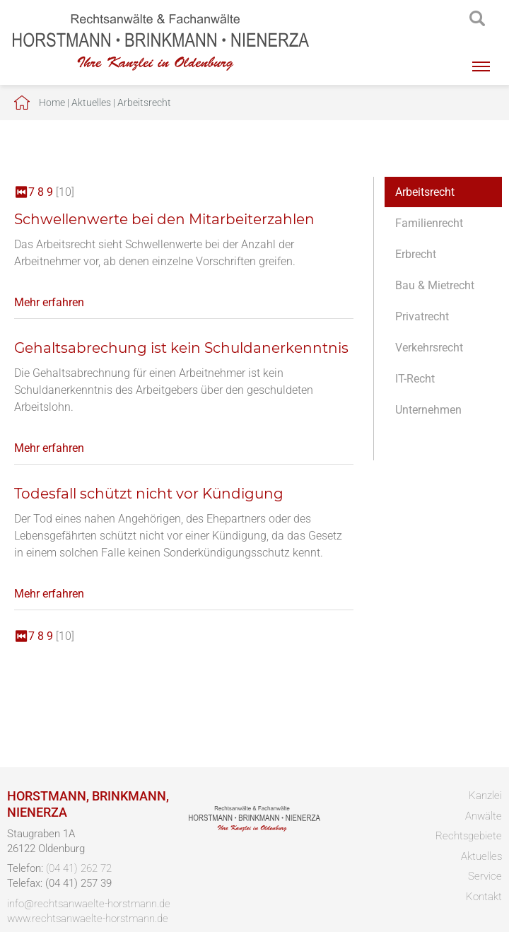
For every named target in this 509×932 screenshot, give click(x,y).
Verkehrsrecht (429, 347)
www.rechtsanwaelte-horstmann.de (87, 918)
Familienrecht (429, 223)
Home (52, 102)
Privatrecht (422, 316)
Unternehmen (428, 410)
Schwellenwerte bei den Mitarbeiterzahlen (164, 219)
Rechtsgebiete (468, 835)
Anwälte (483, 816)
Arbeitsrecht (144, 102)
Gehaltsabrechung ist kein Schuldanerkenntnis (181, 347)
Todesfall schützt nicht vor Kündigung (148, 493)
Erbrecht (415, 254)
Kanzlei (485, 795)
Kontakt (484, 896)
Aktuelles (91, 102)
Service (485, 876)
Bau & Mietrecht (434, 285)
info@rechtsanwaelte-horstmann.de (88, 903)
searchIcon (477, 19)
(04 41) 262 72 (79, 868)
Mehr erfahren (49, 302)
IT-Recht (415, 378)
